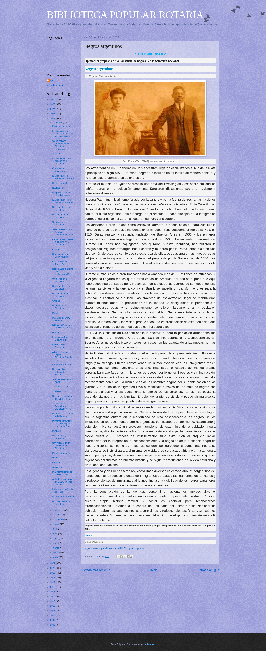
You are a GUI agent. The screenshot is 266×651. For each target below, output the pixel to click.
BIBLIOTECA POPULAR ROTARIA (125, 14)
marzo (56, 548)
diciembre (58, 122)
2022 (53, 118)
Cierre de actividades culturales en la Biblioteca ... (62, 242)
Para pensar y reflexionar (59, 436)
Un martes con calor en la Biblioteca (62, 397)
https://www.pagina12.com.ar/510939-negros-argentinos (115, 548)
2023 (53, 113)
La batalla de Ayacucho (58, 345)
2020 (53, 568)
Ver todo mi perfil (55, 85)
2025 (53, 104)
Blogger (151, 644)
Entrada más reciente (95, 570)
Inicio (153, 570)
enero (56, 557)
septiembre (58, 519)
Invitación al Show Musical (61, 319)
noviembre (58, 510)
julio (55, 529)
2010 (53, 615)
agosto (56, 524)
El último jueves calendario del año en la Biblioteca (62, 134)
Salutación (57, 467)
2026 (53, 99)
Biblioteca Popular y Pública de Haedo (62, 326)
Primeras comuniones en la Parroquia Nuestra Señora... (63, 423)
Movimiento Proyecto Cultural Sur (62, 338)
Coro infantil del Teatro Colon (59, 262)
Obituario (56, 249)
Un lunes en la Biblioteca (59, 223)
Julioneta (56, 153)
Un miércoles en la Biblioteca (61, 208)
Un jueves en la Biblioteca (59, 280)
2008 (53, 624)
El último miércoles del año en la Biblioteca (61, 161)
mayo (56, 538)
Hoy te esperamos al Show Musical (62, 255)
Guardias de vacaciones (59, 169)
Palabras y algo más (62, 126)
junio (55, 533)
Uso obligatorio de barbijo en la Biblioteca (61, 445)
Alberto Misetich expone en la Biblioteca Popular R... (62, 356)
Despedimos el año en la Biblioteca (61, 193)
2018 (53, 577)
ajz (51, 80)
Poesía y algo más (61, 453)
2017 (53, 582)
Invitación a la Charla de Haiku (62, 490)
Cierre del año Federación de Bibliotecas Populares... (60, 145)
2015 (53, 591)
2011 (53, 610)
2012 (53, 606)
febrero (56, 552)
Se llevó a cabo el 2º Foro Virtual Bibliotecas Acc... (62, 406)
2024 (53, 109)
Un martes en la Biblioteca (60, 215)
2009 (53, 620)
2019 (53, 573)
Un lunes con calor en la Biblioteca (63, 414)
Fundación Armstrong (62, 364)
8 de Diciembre (59, 391)
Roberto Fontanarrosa (63, 496)
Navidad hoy (58, 187)
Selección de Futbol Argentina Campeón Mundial (62, 232)
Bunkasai (56, 430)
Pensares (56, 462)
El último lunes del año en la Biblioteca (63, 177)
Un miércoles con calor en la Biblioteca (60, 372)
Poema (55, 457)
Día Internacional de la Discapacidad (62, 473)
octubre (57, 514)
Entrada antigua (208, 570)
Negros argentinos (61, 183)
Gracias (56, 301)
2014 (53, 596)
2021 (53, 563)
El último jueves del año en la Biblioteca (63, 201)
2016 (53, 587)
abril (55, 543)
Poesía (55, 313)
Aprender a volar (60, 386)
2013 (53, 601)
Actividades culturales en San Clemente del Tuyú (63, 482)
